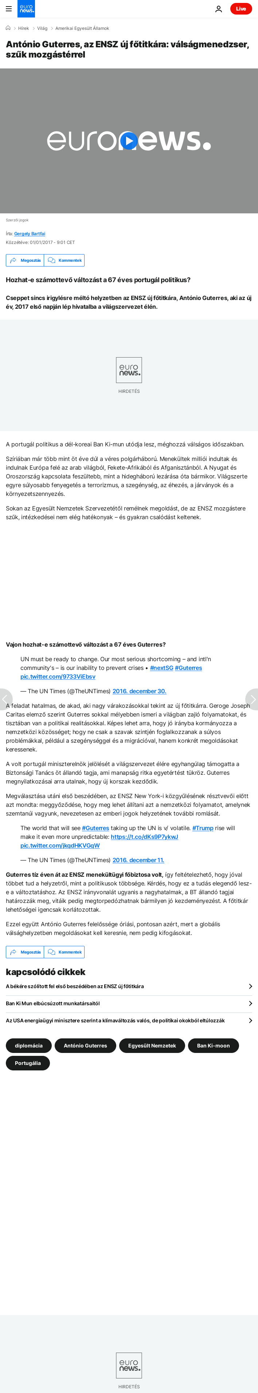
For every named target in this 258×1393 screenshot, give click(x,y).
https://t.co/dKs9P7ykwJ (144, 836)
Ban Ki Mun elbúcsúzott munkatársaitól (53, 1003)
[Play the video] (129, 140)
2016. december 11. (138, 860)
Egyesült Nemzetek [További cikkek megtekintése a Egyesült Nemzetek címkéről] (152, 1045)
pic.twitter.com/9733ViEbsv (57, 676)
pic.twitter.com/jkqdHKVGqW (60, 845)
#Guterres (188, 667)
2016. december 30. (140, 691)
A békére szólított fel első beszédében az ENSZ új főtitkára (75, 986)
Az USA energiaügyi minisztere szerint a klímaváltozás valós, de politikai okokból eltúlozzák (115, 1020)
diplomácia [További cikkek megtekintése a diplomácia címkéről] (29, 1045)
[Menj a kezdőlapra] (26, 8)
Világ (42, 28)
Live (241, 8)
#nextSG (161, 667)
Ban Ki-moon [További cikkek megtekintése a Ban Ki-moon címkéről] (213, 1045)
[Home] (8, 28)
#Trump (203, 828)
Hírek (23, 28)
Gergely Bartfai (29, 233)
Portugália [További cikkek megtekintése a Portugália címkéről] (28, 1063)
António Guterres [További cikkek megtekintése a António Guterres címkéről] (85, 1045)
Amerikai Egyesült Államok (82, 28)
